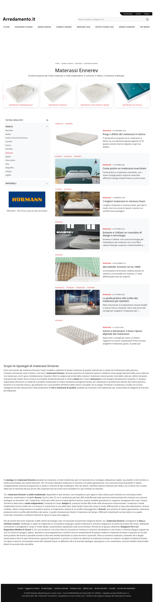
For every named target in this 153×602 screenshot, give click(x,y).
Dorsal (8, 145)
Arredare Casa (83, 27)
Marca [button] (9, 126)
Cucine (6, 27)
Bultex (8, 134)
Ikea (7, 164)
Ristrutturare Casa (104, 27)
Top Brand (145, 27)
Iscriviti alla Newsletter (126, 588)
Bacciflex (9, 130)
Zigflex (8, 175)
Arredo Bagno (44, 27)
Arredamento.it (40, 19)
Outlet (138, 14)
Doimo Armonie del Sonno (17, 138)
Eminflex (59, 124)
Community (128, 14)
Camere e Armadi (64, 27)
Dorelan (68, 156)
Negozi (146, 14)
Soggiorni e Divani (24, 27)
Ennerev (69, 124)
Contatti (112, 588)
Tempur (59, 156)
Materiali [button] (11, 183)
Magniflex (60, 288)
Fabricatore (10, 160)
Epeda (8, 156)
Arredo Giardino (127, 27)
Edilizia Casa (88, 588)
